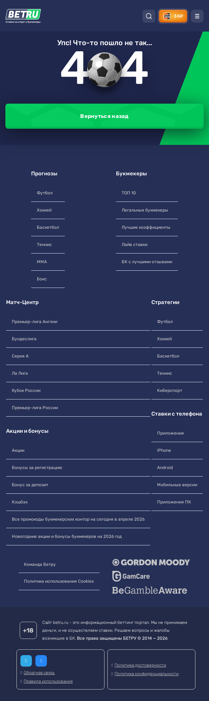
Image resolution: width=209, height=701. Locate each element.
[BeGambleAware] (152, 590)
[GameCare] (152, 576)
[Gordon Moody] (152, 562)
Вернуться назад (104, 116)
